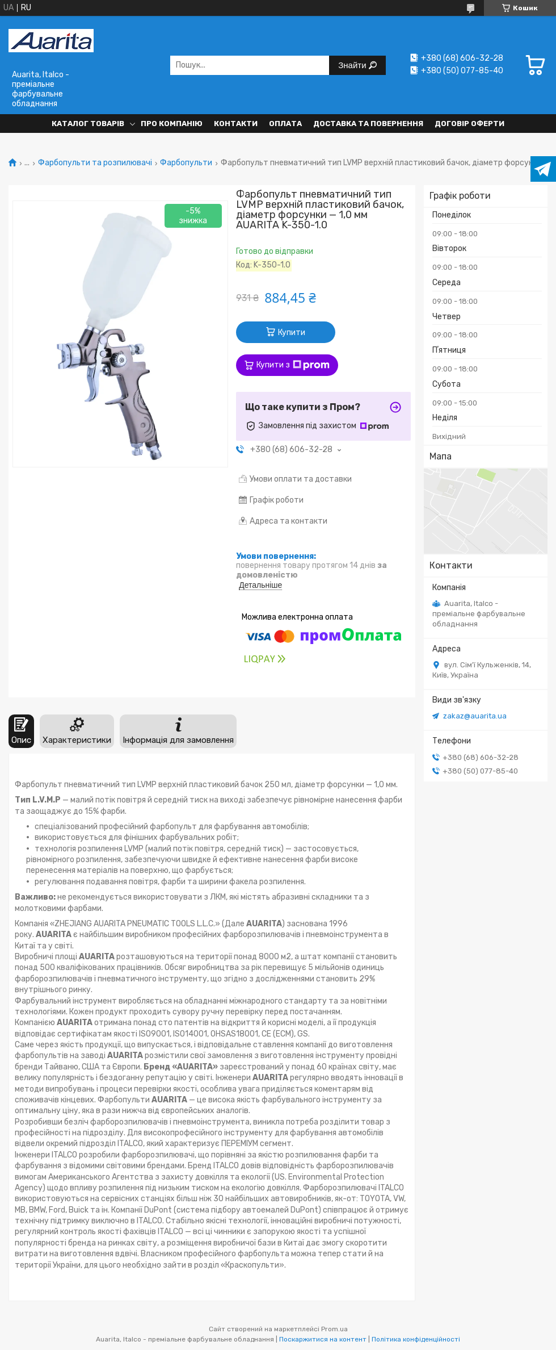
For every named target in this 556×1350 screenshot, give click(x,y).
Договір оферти (469, 123)
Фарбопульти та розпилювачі (95, 163)
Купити (291, 332)
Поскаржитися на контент (323, 1339)
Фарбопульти (186, 163)
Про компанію (172, 123)
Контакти (236, 123)
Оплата (285, 123)
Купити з (293, 365)
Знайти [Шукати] (353, 65)
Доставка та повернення (368, 123)
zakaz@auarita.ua (475, 716)
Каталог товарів (88, 123)
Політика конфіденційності (416, 1339)
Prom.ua (334, 1329)
